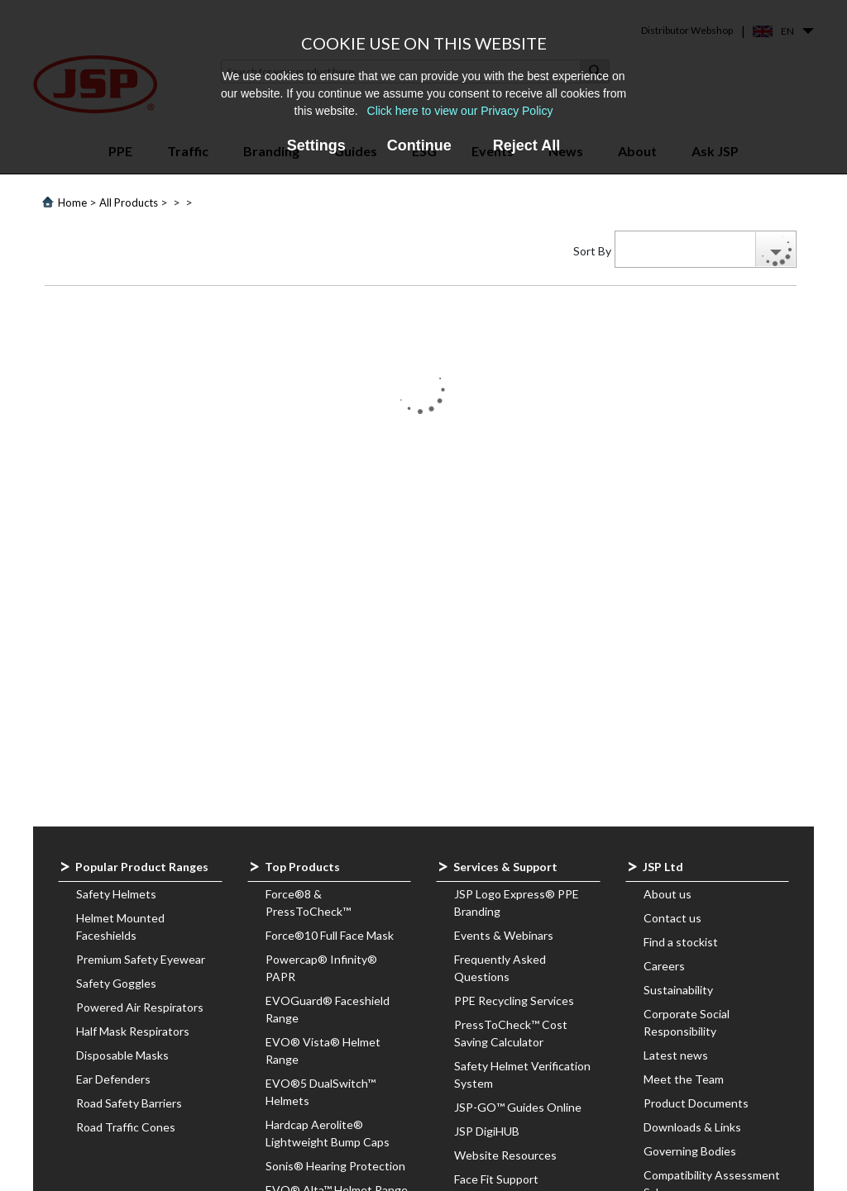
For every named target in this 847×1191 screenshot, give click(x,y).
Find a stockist (681, 942)
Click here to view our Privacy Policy (460, 110)
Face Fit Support (496, 1179)
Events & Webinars (503, 935)
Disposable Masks (122, 1055)
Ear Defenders (113, 1079)
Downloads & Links (692, 1127)
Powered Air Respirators (139, 1007)
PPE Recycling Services (514, 1000)
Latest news (676, 1055)
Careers (664, 966)
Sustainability (678, 990)
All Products (128, 202)
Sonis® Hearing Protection (335, 1166)
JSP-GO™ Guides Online (517, 1107)
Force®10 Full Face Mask (330, 935)
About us (667, 894)
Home (72, 202)
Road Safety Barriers (129, 1103)
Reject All (526, 145)
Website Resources (505, 1155)
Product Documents (696, 1103)
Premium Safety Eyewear (140, 959)
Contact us (672, 918)
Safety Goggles (116, 983)
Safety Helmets (116, 894)
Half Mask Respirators (132, 1031)
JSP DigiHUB (486, 1131)
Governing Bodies (690, 1151)
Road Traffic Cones (125, 1127)
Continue (419, 145)
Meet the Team (684, 1079)
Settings (316, 145)
